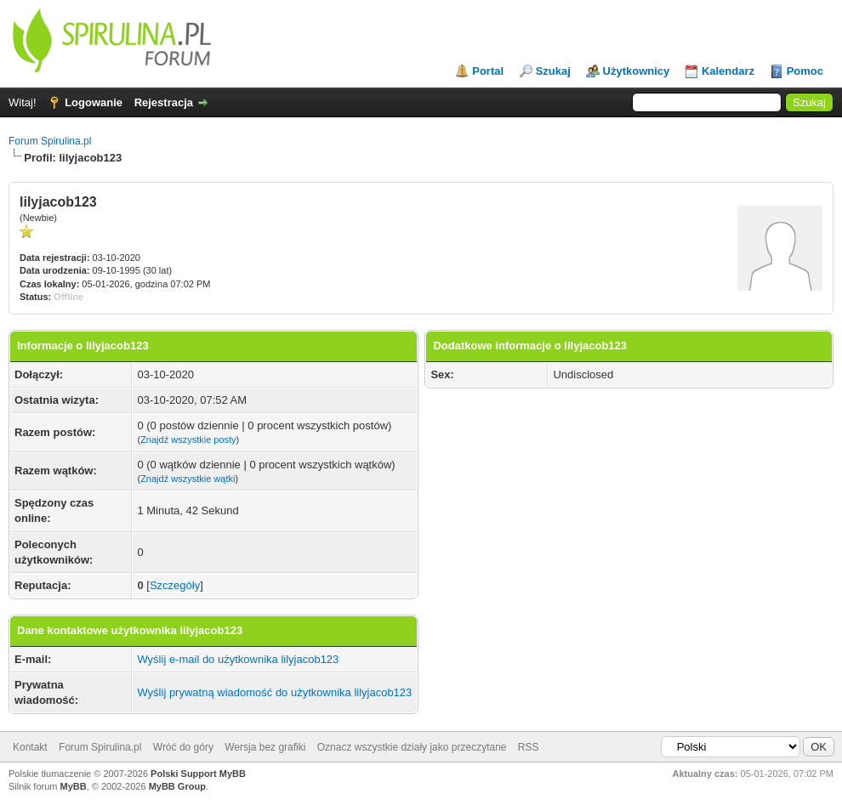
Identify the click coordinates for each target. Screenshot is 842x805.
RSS (528, 747)
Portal (487, 71)
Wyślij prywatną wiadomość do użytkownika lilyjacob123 (274, 692)
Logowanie (93, 102)
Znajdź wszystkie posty (188, 439)
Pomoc (805, 71)
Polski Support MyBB (198, 773)
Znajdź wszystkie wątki (187, 478)
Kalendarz (728, 71)
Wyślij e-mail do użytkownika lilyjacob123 (238, 659)
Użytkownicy (636, 71)
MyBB (73, 786)
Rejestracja (163, 102)
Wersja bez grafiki (265, 747)
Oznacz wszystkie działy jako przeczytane (412, 747)
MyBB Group (177, 786)
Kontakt (30, 747)
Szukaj (553, 71)
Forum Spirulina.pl (50, 141)
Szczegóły (175, 585)
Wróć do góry (183, 747)
